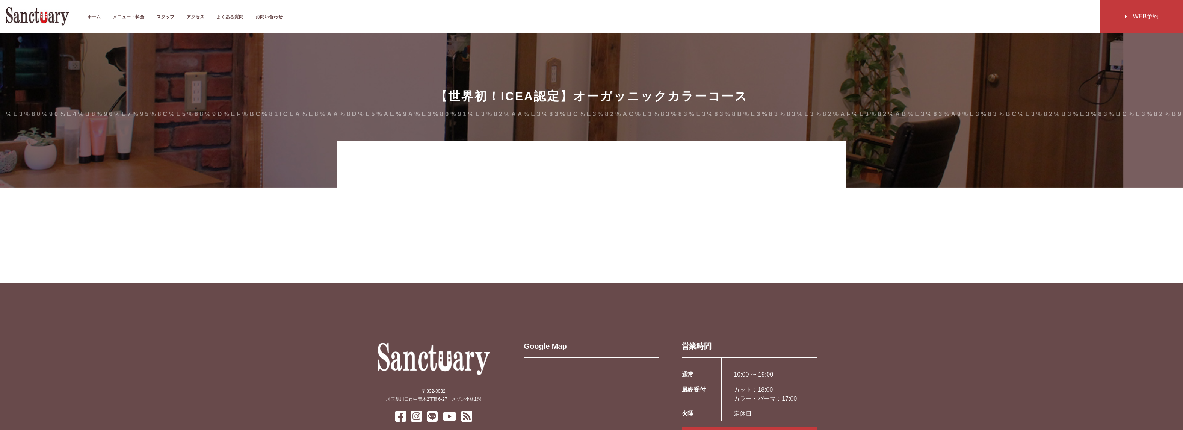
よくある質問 (229, 17)
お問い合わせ (269, 17)
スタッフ (165, 17)
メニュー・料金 (128, 17)
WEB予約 (1142, 16)
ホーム (94, 17)
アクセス (195, 17)
